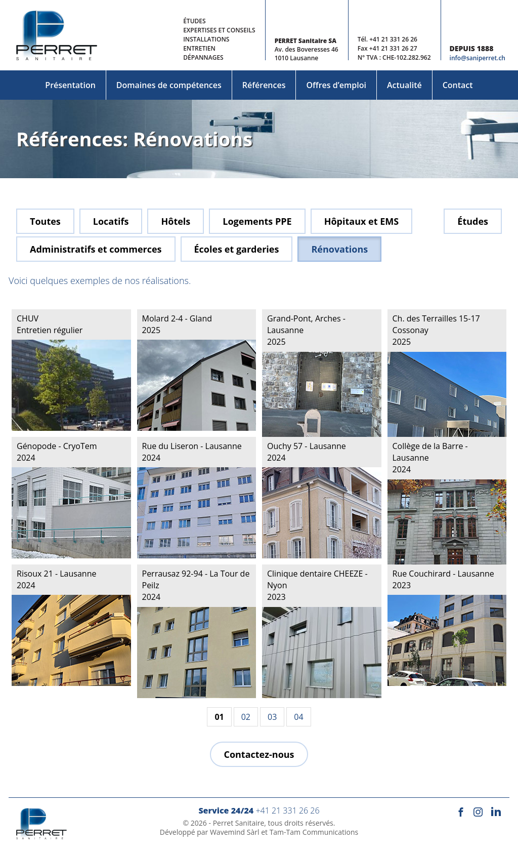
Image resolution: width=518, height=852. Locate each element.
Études (194, 21)
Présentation (70, 85)
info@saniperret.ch (477, 58)
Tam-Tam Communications (314, 832)
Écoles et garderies (236, 249)
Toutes (45, 221)
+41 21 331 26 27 (393, 48)
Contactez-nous (259, 754)
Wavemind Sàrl (235, 832)
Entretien (199, 48)
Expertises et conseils (219, 30)
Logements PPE (257, 221)
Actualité (404, 85)
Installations (206, 39)
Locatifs (111, 221)
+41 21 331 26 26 (393, 39)
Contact (458, 85)
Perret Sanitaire (239, 823)
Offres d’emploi (336, 85)
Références (264, 85)
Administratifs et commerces (96, 249)
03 (272, 716)
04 (298, 716)
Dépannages (203, 57)
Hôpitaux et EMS (361, 221)
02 (245, 716)
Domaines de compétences (169, 85)
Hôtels (175, 221)
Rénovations (339, 249)
